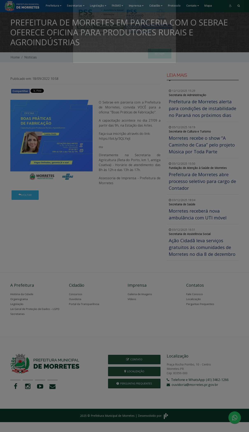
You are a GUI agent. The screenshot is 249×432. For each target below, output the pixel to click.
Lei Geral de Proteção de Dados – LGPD (34, 309)
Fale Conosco (194, 294)
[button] (238, 6)
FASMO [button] (117, 5)
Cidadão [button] (156, 5)
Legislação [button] (98, 5)
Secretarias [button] (75, 5)
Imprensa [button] (136, 5)
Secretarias (17, 314)
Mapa (208, 5)
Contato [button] (192, 5)
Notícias (30, 57)
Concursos (75, 294)
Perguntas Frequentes (200, 304)
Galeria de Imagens (140, 294)
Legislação (16, 304)
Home (15, 57)
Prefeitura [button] (54, 5)
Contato (134, 359)
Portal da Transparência (84, 304)
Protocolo (174, 5)
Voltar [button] (25, 195)
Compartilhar (20, 91)
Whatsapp (57, 91)
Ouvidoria (75, 299)
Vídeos (132, 299)
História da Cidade (21, 294)
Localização (193, 299)
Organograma (19, 299)
